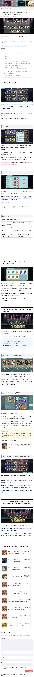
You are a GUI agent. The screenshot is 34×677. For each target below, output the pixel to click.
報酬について (7, 58)
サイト (2, 662)
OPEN (3, 49)
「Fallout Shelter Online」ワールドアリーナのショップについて (17, 61)
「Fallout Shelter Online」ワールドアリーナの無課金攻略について (17, 63)
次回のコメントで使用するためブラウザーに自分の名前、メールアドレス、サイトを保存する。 (17, 668)
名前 (2, 652)
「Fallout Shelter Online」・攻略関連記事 (12, 75)
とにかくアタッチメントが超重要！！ (12, 67)
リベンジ (7, 56)
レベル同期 (7, 55)
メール (3, 657)
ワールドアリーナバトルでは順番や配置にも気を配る (16, 68)
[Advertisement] (17, 249)
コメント (3, 638)
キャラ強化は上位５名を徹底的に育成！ (13, 65)
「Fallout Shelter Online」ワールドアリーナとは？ (14, 52)
